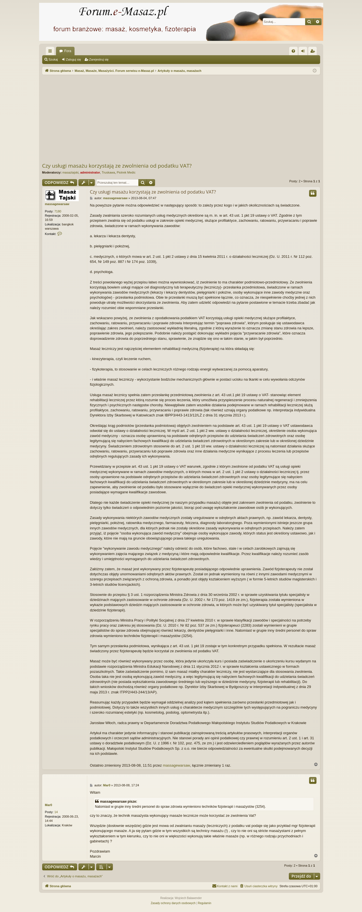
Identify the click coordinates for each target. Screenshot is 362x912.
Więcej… (51, 52)
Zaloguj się (73, 59)
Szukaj (53, 59)
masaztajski (70, 172)
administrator (90, 172)
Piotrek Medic (126, 172)
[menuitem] (293, 51)
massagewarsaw (57, 204)
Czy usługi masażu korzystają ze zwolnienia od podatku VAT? (117, 165)
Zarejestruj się (99, 59)
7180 (57, 211)
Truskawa (108, 172)
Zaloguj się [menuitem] (304, 52)
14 (56, 812)
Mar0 (48, 805)
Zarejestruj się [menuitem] (314, 52)
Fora (67, 51)
